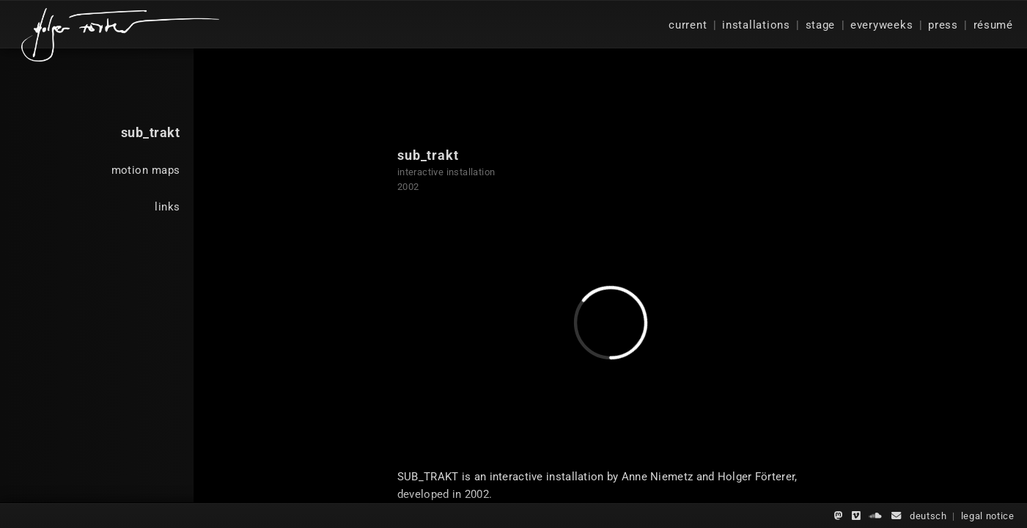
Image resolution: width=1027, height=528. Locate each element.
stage (821, 25)
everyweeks (881, 25)
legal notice (988, 515)
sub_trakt (150, 132)
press (943, 25)
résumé (993, 25)
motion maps (145, 170)
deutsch (928, 515)
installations (756, 25)
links (167, 206)
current (688, 25)
